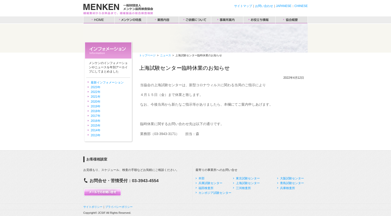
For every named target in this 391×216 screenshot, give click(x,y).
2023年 (95, 87)
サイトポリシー (92, 206)
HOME (99, 19)
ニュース (165, 55)
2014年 (95, 130)
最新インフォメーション (107, 82)
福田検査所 (205, 188)
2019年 (95, 106)
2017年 (95, 116)
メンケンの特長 (131, 19)
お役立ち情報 (259, 19)
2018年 (95, 111)
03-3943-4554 (145, 180)
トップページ (147, 55)
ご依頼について (195, 19)
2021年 (95, 96)
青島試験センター (292, 183)
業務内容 (163, 19)
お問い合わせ (264, 6)
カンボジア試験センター (214, 193)
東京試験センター (248, 178)
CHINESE (301, 6)
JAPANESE (284, 6)
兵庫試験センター (210, 183)
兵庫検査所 (287, 188)
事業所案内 (227, 19)
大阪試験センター (292, 178)
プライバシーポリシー (119, 206)
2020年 (95, 101)
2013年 (95, 135)
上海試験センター (248, 183)
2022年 (95, 92)
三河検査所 (243, 188)
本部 (201, 178)
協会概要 (291, 19)
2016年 (95, 121)
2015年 (95, 125)
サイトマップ (243, 6)
